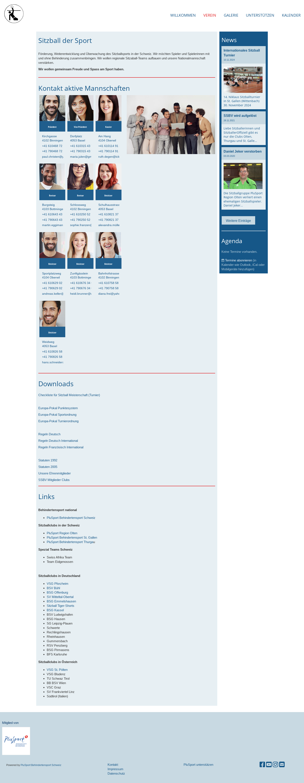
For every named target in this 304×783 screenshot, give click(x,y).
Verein (209, 15)
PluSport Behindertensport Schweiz (41, 765)
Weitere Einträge (238, 220)
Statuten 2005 (47, 467)
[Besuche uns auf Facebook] (262, 764)
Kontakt (113, 764)
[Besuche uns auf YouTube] (269, 764)
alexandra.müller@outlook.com (119, 225)
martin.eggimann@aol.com (60, 225)
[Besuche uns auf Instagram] (275, 764)
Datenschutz (116, 773)
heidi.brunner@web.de (85, 293)
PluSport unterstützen (198, 764)
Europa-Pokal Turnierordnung (58, 421)
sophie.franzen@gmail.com (88, 225)
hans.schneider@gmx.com (60, 362)
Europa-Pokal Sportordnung (57, 414)
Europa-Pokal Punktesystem (58, 408)
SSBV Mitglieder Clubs (54, 480)
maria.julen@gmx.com (85, 156)
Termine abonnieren (238, 260)
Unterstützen (260, 15)
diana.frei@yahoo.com (113, 293)
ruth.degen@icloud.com (114, 156)
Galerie (231, 15)
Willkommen (183, 15)
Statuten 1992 (47, 460)
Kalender (291, 15)
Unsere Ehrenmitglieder (54, 473)
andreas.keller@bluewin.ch (60, 293)
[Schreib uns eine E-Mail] (282, 764)
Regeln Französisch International (60, 447)
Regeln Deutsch (49, 434)
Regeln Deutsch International (58, 440)
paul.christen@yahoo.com (59, 156)
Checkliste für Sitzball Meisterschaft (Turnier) (69, 395)
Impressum (115, 769)
